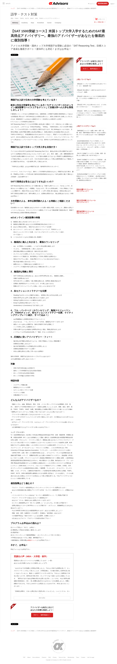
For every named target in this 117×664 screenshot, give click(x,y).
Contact (83, 657)
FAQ (49, 657)
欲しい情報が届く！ (100, 22)
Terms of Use (62, 657)
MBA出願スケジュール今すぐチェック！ (85, 190)
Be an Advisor (36, 657)
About (29, 657)
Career (50, 23)
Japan (112, 3)
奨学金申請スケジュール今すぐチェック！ (85, 212)
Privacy (55, 657)
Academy (25, 23)
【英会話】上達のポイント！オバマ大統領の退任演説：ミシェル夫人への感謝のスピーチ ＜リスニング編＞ (91, 98)
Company (59, 23)
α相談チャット (32, 540)
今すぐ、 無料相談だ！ (42, 615)
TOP (24, 657)
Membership (71, 657)
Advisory (15, 23)
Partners (44, 657)
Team (77, 657)
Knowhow (41, 23)
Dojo (33, 23)
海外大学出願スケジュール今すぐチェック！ (86, 201)
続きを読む (42, 598)
